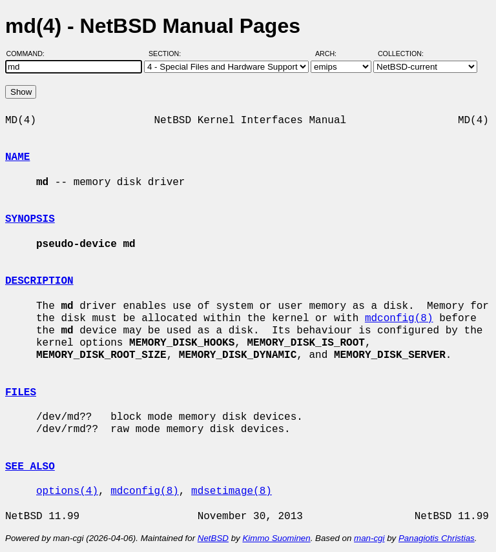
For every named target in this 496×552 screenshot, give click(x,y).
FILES (20, 393)
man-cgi (369, 538)
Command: (29, 53)
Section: (168, 53)
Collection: (401, 53)
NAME (17, 157)
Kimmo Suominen (276, 538)
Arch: (331, 53)
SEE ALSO (30, 467)
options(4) (67, 491)
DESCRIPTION (39, 281)
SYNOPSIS (30, 219)
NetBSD (213, 538)
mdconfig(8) (399, 318)
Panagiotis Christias (436, 538)
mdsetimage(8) (231, 491)
